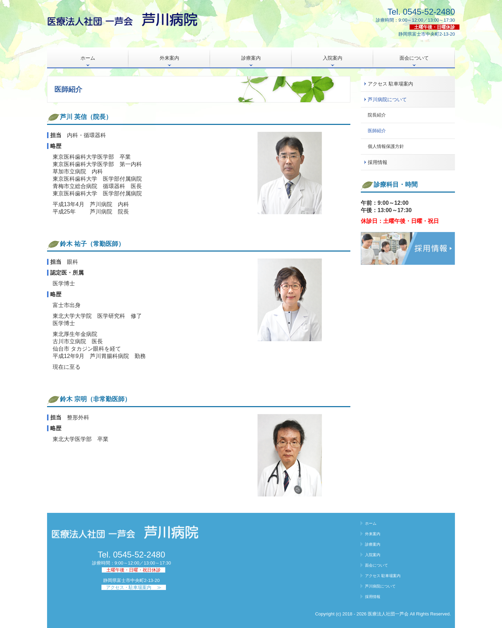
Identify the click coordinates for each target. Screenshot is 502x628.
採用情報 (377, 162)
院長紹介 (377, 115)
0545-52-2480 (429, 11)
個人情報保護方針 (386, 146)
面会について (414, 58)
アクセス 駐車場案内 (390, 84)
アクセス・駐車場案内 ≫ (133, 587)
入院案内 (332, 58)
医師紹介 (377, 130)
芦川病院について (387, 99)
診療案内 (251, 58)
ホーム (88, 58)
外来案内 (169, 58)
